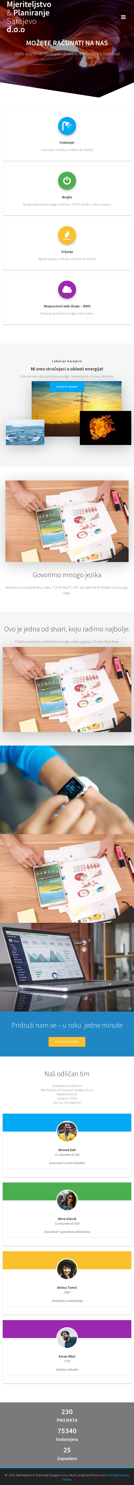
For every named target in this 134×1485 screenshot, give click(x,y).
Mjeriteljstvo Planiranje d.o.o (29, 17)
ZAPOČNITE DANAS (67, 1041)
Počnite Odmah (67, 386)
